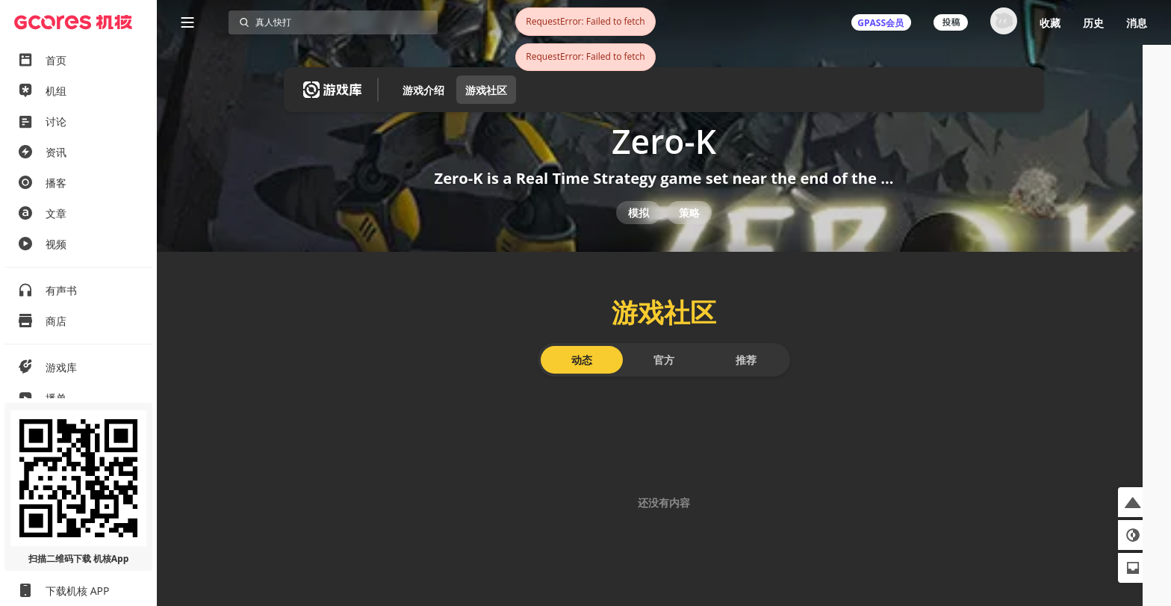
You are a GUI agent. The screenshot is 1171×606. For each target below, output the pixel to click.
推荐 (746, 386)
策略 (689, 230)
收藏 (1050, 23)
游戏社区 (486, 90)
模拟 (638, 230)
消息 (1136, 23)
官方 (663, 386)
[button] (1133, 502)
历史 (1093, 23)
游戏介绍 (423, 90)
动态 (581, 386)
